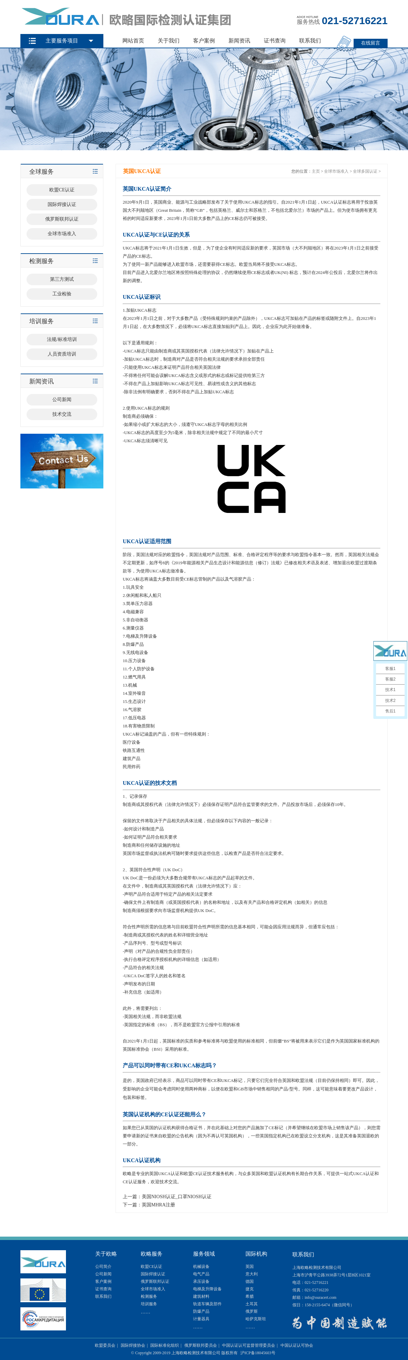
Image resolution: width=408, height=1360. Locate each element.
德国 (249, 1281)
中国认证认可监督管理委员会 (248, 1345)
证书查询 (275, 41)
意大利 (251, 1274)
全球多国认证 (365, 171)
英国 (249, 1266)
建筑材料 (201, 1296)
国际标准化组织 (164, 1345)
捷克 (249, 1289)
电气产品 (201, 1274)
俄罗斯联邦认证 (155, 1281)
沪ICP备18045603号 (257, 1352)
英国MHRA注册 (158, 1204)
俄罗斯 (251, 1311)
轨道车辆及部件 (207, 1304)
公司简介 (103, 1266)
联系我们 (310, 41)
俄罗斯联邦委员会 (200, 1345)
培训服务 (149, 1304)
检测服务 (149, 1296)
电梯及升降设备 (207, 1289)
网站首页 (133, 41)
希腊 (249, 1296)
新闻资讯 (239, 41)
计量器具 (201, 1318)
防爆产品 (201, 1311)
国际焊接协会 (133, 1345)
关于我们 (169, 41)
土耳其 (251, 1304)
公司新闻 (103, 1274)
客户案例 (204, 41)
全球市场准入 (336, 171)
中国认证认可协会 (296, 1345)
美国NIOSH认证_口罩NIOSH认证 (176, 1196)
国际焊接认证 (153, 1274)
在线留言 (370, 43)
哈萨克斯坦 (255, 1318)
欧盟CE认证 (151, 1266)
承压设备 (201, 1281)
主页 (316, 171)
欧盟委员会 (105, 1345)
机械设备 (201, 1266)
